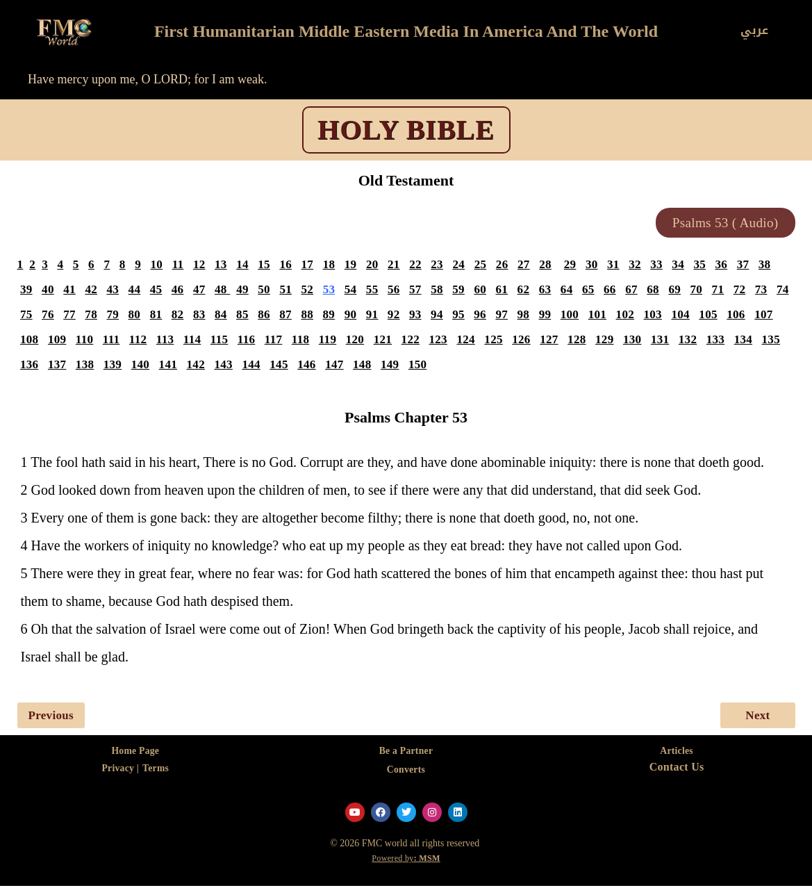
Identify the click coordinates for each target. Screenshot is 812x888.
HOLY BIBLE (406, 129)
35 (707, 266)
